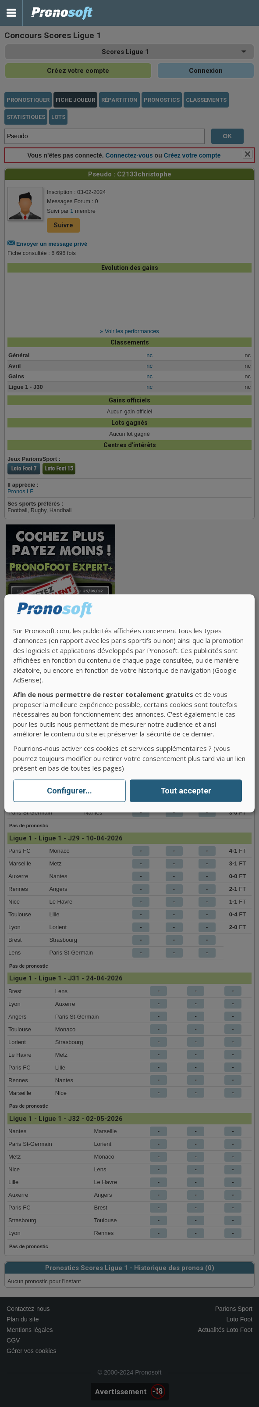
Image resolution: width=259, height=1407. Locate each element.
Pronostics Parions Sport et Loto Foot (62, 13)
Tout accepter (185, 790)
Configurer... (69, 790)
